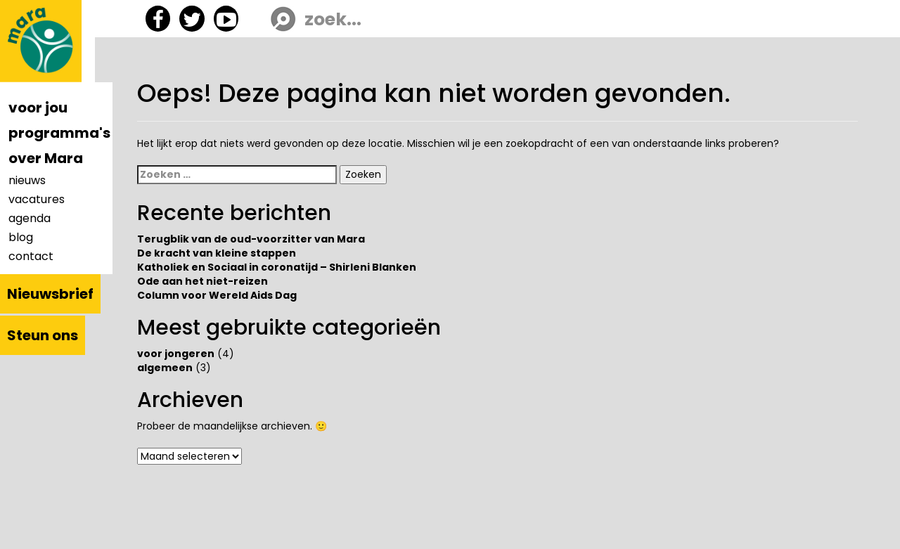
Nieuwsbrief (50, 294)
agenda (29, 218)
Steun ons (42, 335)
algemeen (165, 368)
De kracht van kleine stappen (216, 253)
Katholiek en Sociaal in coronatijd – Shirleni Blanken (276, 267)
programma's (59, 133)
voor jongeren (175, 354)
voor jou (38, 107)
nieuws (27, 180)
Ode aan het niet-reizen (202, 281)
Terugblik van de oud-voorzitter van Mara (251, 239)
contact (30, 256)
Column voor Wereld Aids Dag (217, 295)
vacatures (36, 199)
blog (20, 237)
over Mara (45, 158)
